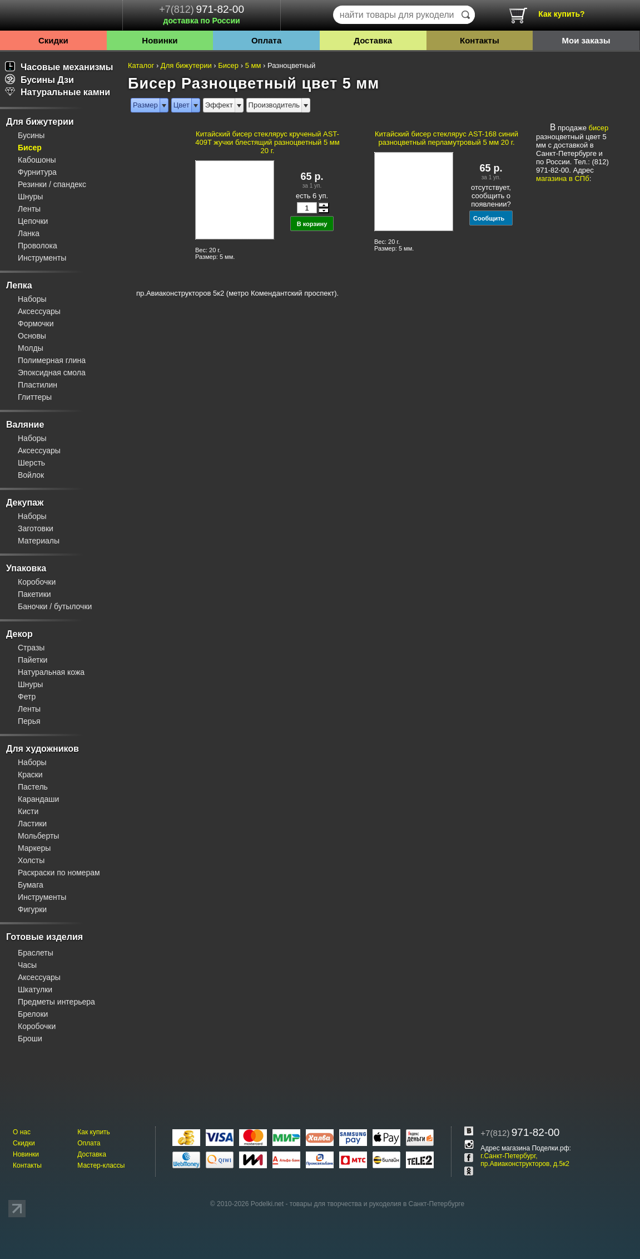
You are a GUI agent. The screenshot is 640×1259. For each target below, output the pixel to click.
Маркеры (34, 848)
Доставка (373, 40)
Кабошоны (37, 159)
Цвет (181, 105)
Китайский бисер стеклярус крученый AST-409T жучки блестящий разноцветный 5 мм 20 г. (267, 142)
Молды (30, 348)
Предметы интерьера (56, 1001)
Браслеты (35, 952)
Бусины (31, 135)
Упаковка (26, 568)
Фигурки (32, 909)
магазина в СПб (562, 178)
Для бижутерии (40, 121)
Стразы (31, 647)
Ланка (28, 233)
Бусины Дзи (39, 80)
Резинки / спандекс (52, 184)
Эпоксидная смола (52, 372)
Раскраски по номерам (59, 872)
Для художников (42, 748)
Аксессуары (39, 311)
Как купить (93, 1132)
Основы (32, 335)
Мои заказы (586, 40)
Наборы (32, 299)
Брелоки (33, 1014)
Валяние (25, 424)
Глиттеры (35, 397)
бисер (599, 128)
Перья (29, 721)
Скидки (53, 40)
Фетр (27, 696)
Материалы (38, 540)
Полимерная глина (52, 360)
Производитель (274, 105)
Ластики (32, 823)
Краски (30, 774)
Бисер (30, 147)
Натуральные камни (57, 92)
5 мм (253, 65)
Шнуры (30, 196)
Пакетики (34, 594)
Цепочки (33, 221)
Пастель (33, 786)
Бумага (30, 884)
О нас (22, 1132)
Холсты (31, 860)
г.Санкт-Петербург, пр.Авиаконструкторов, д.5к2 (524, 1160)
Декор (19, 634)
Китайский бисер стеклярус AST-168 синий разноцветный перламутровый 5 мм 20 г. (446, 138)
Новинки (159, 40)
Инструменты (42, 257)
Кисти (28, 811)
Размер (145, 105)
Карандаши (38, 799)
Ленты (29, 208)
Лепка (19, 285)
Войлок (31, 475)
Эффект (219, 105)
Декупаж (24, 502)
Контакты (479, 40)
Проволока (37, 245)
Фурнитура (37, 172)
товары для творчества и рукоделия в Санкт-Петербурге (377, 1204)
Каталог (141, 65)
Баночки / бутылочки (55, 606)
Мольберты (38, 835)
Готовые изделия (44, 937)
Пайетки (32, 659)
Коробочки (37, 581)
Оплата (266, 40)
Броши (30, 1038)
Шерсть (31, 462)
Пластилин (37, 384)
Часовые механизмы (59, 67)
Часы (27, 965)
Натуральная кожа (51, 672)
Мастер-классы (101, 1165)
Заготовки (35, 528)
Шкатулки (35, 989)
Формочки (36, 323)
